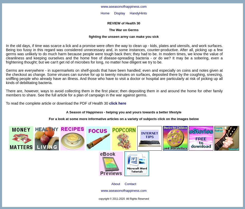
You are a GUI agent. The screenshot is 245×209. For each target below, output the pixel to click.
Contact (130, 184)
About (115, 184)
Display (119, 13)
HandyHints (138, 13)
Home (105, 13)
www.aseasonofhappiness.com (124, 6)
